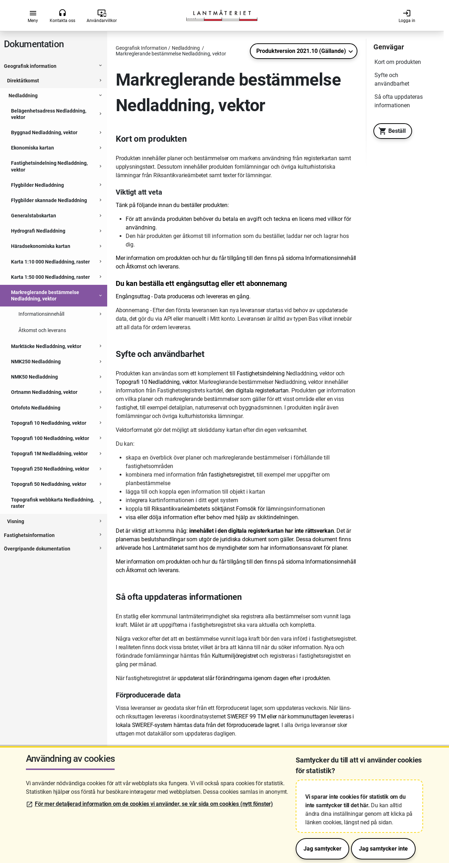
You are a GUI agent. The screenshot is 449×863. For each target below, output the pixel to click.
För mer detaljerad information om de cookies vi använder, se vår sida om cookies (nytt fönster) (154, 803)
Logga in (407, 16)
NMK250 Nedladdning (36, 361)
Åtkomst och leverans (42, 330)
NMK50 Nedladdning (34, 377)
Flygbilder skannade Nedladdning (49, 200)
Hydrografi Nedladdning (38, 231)
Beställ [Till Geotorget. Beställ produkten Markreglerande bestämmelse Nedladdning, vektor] (390, 131)
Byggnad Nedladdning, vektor (44, 132)
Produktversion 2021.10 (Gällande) (301, 51)
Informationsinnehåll (41, 314)
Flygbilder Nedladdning (37, 185)
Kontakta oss (62, 16)
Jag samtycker (322, 848)
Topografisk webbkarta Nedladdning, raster (52, 503)
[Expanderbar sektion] (100, 66)
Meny (33, 16)
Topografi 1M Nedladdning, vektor (49, 453)
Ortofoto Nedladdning (35, 408)
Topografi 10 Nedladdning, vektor (48, 423)
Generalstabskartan (33, 215)
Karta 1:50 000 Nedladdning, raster (50, 277)
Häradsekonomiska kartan (40, 246)
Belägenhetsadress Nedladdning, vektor (48, 114)
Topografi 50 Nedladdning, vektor (48, 484)
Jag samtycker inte (383, 848)
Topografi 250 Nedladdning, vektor (50, 469)
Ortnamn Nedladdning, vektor (44, 392)
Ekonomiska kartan (32, 148)
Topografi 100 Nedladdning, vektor (50, 438)
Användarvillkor (102, 16)
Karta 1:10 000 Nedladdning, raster (50, 262)
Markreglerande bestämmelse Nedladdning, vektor (45, 295)
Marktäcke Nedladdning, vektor (46, 346)
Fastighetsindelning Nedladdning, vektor (49, 166)
